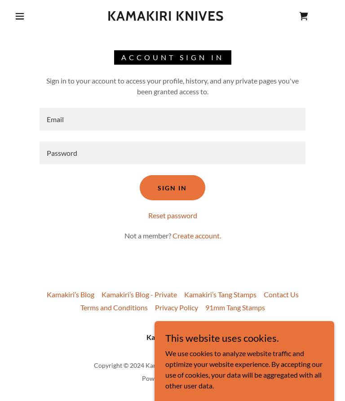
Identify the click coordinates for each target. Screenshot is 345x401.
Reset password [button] (172, 215)
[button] (20, 16)
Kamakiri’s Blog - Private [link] (139, 294)
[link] (165, 17)
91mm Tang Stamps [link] (235, 307)
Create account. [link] (196, 235)
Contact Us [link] (281, 294)
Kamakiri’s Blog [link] (70, 294)
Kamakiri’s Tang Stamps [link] (220, 294)
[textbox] (172, 119)
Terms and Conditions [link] (114, 307)
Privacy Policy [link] (176, 307)
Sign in (172, 188)
